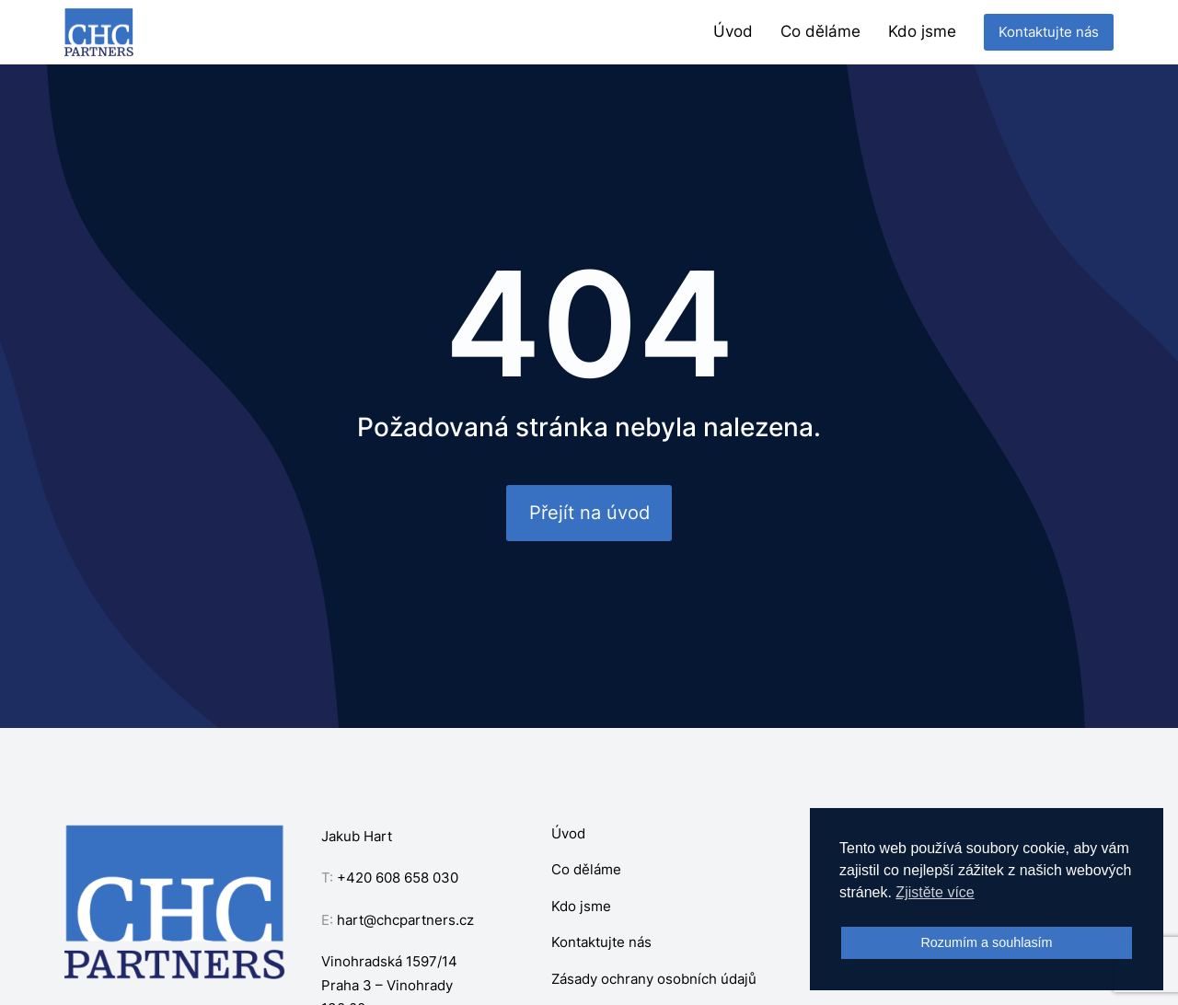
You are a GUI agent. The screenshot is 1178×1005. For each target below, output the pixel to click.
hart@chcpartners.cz (405, 920)
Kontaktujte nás (1049, 31)
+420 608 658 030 (397, 877)
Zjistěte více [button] (934, 892)
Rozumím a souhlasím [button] (986, 942)
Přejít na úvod (589, 513)
